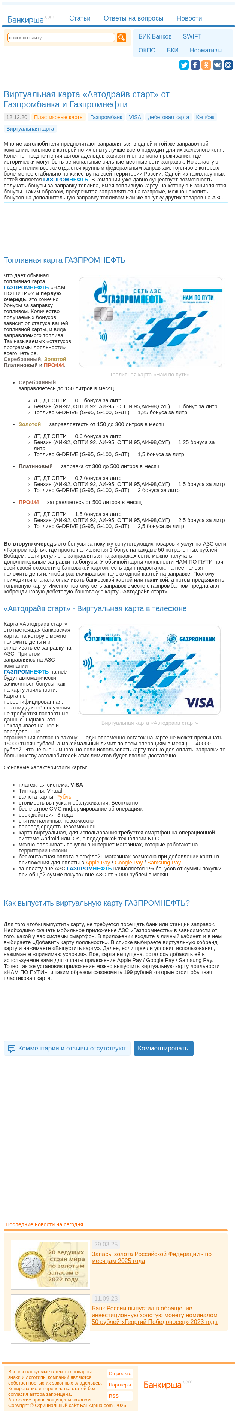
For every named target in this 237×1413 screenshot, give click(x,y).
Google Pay (129, 863)
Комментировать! (164, 1048)
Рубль (63, 797)
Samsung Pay (164, 863)
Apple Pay (98, 863)
